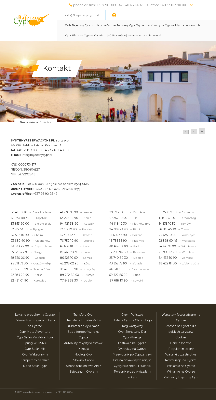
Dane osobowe (181, 343)
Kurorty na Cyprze (162, 25)
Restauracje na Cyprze (181, 360)
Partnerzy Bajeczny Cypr (181, 377)
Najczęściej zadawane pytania (131, 35)
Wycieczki (143, 25)
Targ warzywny (132, 326)
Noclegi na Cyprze (104, 25)
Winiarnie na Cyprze (181, 366)
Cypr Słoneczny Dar (132, 332)
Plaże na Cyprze (82, 35)
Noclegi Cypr (84, 354)
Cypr (68, 35)
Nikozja (83, 349)
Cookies (181, 337)
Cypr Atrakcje (132, 337)
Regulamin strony (181, 349)
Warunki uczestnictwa (181, 354)
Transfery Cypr (126, 25)
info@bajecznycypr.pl (82, 15)
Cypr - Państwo (132, 314)
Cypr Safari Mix (35, 349)
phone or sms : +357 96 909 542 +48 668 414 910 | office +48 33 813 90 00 (129, 5)
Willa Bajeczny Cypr (78, 25)
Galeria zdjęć (102, 35)
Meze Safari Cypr (35, 366)
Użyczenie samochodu (190, 25)
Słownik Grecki (83, 360)
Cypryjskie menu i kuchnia (132, 366)
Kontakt (157, 35)
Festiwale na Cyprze (132, 343)
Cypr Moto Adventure (34, 332)
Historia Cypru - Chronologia (132, 320)
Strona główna (28, 122)
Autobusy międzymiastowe (83, 343)
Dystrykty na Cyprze (132, 349)
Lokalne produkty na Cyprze (35, 314)
